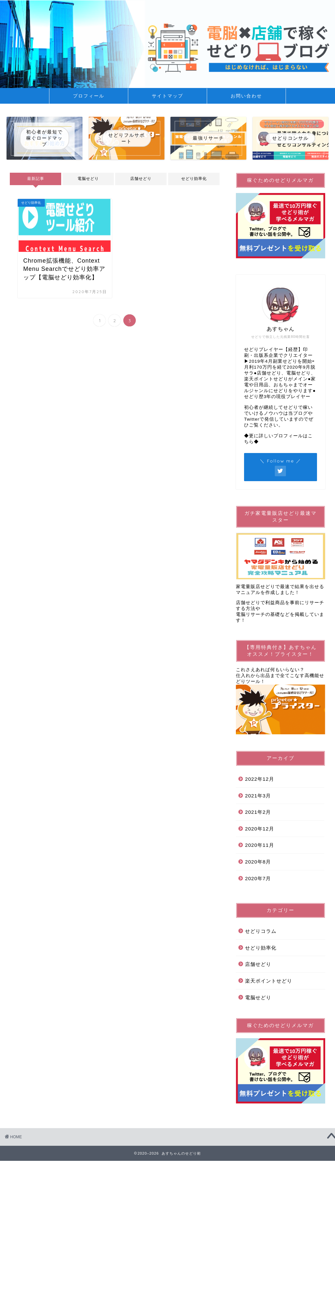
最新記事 (35, 178)
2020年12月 (259, 828)
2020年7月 (258, 878)
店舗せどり (141, 178)
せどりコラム (260, 931)
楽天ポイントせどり (268, 981)
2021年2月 (258, 812)
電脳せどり (88, 178)
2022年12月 (259, 779)
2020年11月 (259, 845)
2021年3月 (258, 795)
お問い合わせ (246, 96)
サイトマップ (167, 96)
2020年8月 (258, 861)
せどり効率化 (193, 178)
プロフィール (88, 96)
